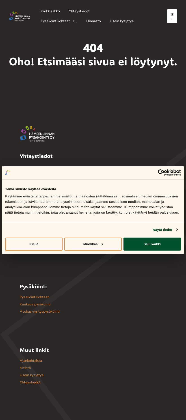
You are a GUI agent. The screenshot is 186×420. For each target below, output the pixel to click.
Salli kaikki (152, 244)
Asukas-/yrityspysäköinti (40, 311)
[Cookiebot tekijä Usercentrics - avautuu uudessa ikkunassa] (161, 172)
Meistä (25, 367)
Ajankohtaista (31, 360)
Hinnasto (93, 21)
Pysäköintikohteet (56, 21)
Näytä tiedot (162, 230)
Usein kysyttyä (122, 21)
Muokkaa (93, 244)
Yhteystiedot (79, 11)
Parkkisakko (50, 11)
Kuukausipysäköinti (35, 304)
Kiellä (33, 244)
